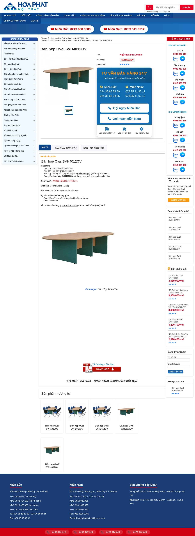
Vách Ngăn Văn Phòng (13, 79)
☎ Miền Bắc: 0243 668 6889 (70, 29)
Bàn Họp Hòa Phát (108, 289)
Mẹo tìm (167, 12)
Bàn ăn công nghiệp (12, 84)
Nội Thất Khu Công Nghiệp (15, 135)
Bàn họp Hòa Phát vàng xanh (79, 40)
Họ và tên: (172, 357)
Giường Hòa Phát (11, 115)
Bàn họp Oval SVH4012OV (178, 389)
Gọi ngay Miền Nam (124, 118)
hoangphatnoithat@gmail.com (90, 518)
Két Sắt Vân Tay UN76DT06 (175, 276)
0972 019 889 (179, 97)
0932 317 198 (179, 69)
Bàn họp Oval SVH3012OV (52, 465)
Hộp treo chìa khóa (12, 125)
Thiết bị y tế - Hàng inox (14, 151)
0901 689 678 (179, 120)
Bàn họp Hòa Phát (11, 64)
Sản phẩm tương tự (65, 148)
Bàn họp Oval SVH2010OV (77, 427)
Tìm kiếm (186, 7)
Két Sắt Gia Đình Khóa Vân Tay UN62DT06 (178, 306)
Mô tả (45, 147)
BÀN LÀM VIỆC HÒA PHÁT (15, 43)
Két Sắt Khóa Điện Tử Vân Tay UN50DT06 (178, 335)
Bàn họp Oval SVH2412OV (102, 427)
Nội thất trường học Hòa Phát (16, 146)
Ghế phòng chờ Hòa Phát (14, 100)
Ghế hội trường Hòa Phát (14, 89)
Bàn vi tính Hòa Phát (12, 69)
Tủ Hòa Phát (9, 54)
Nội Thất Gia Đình (11, 156)
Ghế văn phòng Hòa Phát (14, 49)
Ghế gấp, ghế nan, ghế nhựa (16, 74)
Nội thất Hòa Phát (70, 205)
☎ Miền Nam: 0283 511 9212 (124, 29)
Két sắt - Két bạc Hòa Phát (15, 110)
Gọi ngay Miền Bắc (124, 108)
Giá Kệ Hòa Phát (11, 120)
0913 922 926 (179, 150)
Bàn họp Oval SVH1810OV (52, 427)
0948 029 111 (179, 54)
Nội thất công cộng (12, 141)
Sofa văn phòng (10, 130)
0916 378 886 (179, 83)
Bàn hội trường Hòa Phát (14, 94)
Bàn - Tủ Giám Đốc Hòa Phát (16, 59)
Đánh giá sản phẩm (93, 148)
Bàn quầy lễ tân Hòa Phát (15, 105)
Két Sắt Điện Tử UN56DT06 (175, 320)
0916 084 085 (179, 165)
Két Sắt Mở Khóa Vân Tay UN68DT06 (178, 291)
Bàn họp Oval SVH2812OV (126, 427)
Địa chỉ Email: (174, 364)
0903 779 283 (179, 135)
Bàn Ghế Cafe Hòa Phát (14, 161)
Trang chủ (45, 38)
